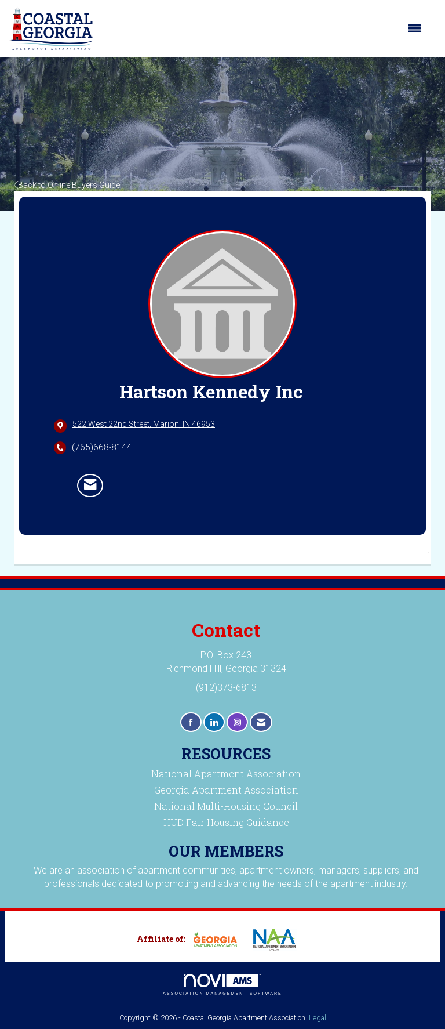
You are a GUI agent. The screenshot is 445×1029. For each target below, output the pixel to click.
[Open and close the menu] (263, 28)
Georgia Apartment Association (226, 790)
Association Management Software (222, 984)
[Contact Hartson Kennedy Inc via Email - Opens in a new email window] (90, 485)
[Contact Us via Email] (261, 722)
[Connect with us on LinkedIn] (214, 722)
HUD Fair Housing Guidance (226, 822)
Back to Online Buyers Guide (67, 185)
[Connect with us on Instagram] (237, 722)
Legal (317, 1017)
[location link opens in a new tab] (143, 425)
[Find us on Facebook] (191, 722)
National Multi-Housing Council (226, 806)
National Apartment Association (226, 773)
